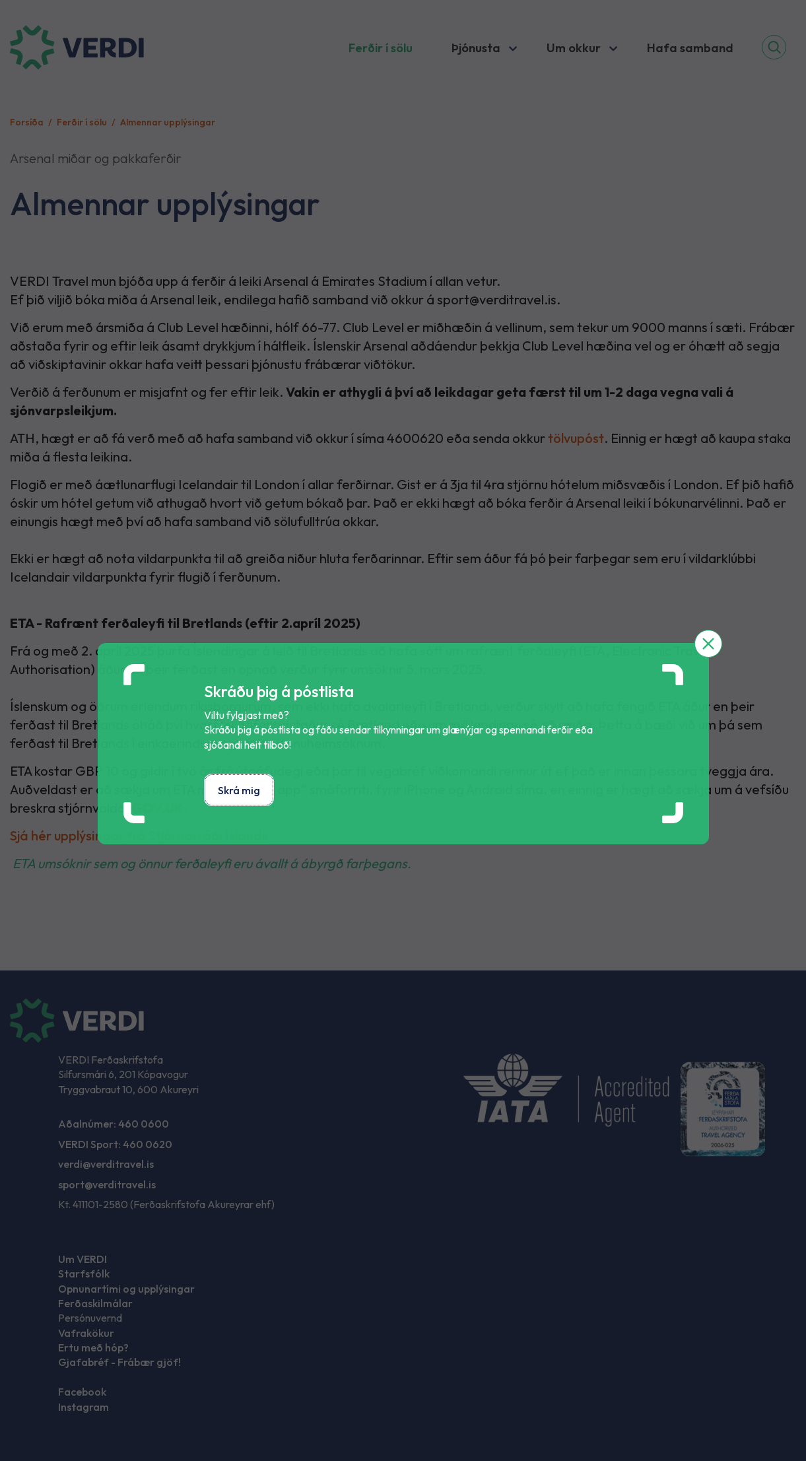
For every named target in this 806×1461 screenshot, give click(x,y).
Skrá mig (239, 790)
